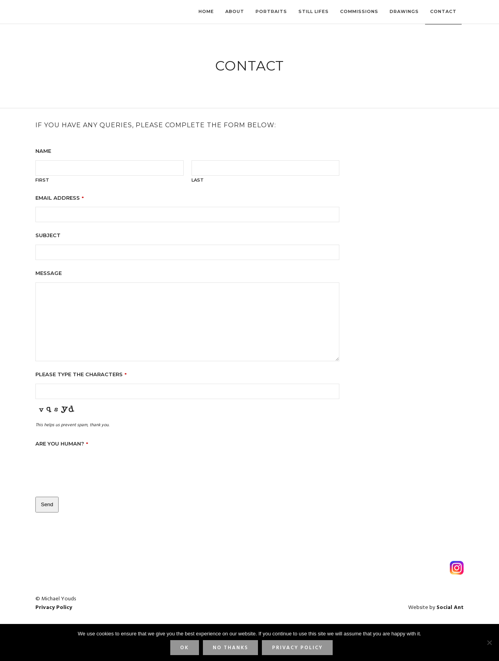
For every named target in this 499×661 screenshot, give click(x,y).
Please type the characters (81, 374)
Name (43, 151)
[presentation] (95, 468)
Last (197, 180)
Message (48, 273)
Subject (48, 235)
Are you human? (61, 443)
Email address (59, 198)
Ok (184, 648)
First (42, 180)
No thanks (230, 648)
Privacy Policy (297, 648)
